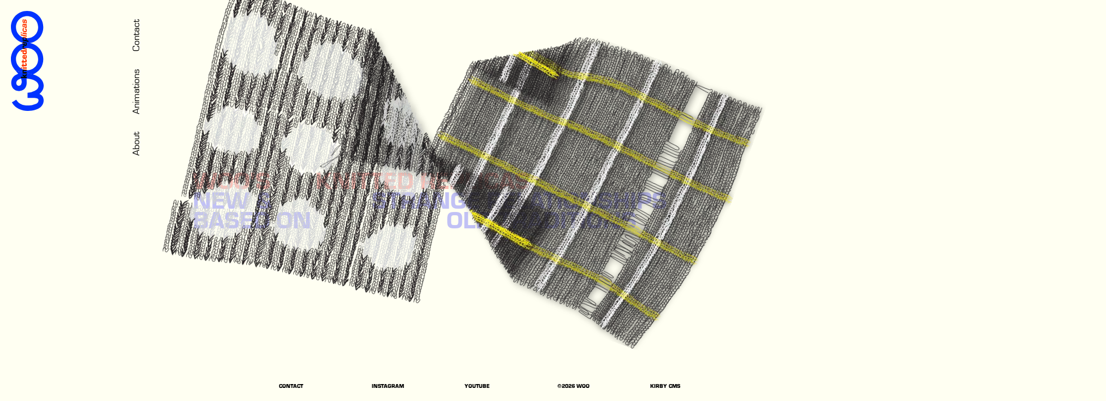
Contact (135, 35)
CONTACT (291, 387)
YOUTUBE (477, 387)
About (135, 144)
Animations (135, 91)
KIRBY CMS (665, 387)
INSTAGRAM (388, 387)
